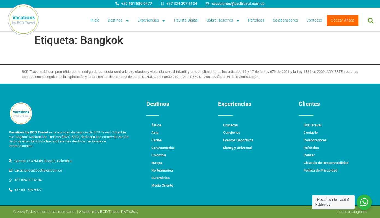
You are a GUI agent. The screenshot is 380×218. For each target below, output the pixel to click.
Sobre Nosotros (223, 20)
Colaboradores (285, 20)
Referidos (256, 20)
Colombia (158, 155)
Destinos (118, 20)
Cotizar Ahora (342, 20)
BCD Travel (312, 125)
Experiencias (151, 20)
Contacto (314, 20)
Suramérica (160, 178)
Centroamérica (163, 148)
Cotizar (309, 155)
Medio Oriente (162, 185)
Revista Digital (186, 20)
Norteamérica (162, 170)
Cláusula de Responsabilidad (326, 163)
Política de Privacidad (320, 170)
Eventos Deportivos (238, 140)
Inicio (94, 20)
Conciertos (231, 132)
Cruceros (230, 125)
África (156, 125)
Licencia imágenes (351, 212)
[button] (370, 20)
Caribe (156, 140)
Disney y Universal (237, 148)
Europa (156, 163)
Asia (154, 132)
